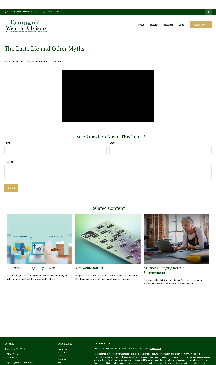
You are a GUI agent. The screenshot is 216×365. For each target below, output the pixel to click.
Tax (59, 349)
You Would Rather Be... (93, 254)
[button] (141, 16)
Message (8, 148)
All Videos (62, 362)
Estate (60, 342)
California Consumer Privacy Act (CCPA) (183, 361)
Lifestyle (61, 356)
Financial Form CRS (106, 330)
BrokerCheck (155, 335)
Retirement (62, 335)
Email (112, 129)
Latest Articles (64, 359)
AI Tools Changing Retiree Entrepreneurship (164, 257)
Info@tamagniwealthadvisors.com (19, 349)
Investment (62, 339)
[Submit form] (11, 175)
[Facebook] (208, 3)
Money (61, 352)
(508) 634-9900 (51, 3)
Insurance (62, 345)
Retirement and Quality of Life (31, 254)
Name (7, 129)
